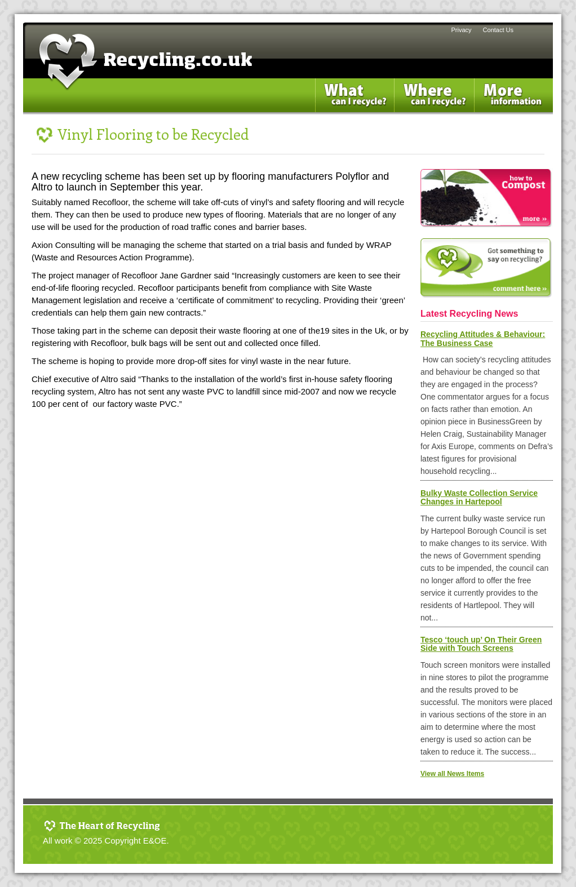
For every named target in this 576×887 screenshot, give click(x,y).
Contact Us (498, 29)
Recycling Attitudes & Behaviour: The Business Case (482, 338)
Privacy (461, 29)
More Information (521, 84)
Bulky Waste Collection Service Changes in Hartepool (479, 497)
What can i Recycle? (358, 84)
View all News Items (452, 774)
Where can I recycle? (437, 84)
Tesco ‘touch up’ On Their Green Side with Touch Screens (481, 644)
